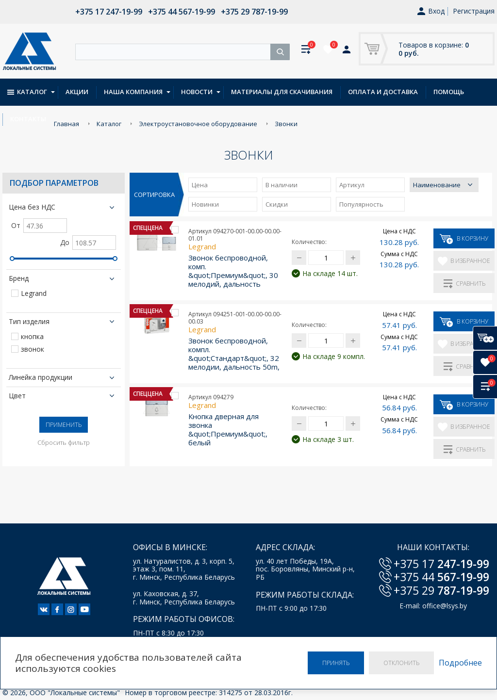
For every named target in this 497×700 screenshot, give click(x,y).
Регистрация (474, 11)
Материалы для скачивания (281, 91)
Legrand (34, 294)
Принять (335, 663)
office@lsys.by (444, 606)
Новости (197, 91)
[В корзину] (485, 338)
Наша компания (133, 91)
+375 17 (441, 563)
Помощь (448, 91)
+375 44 (441, 577)
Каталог (27, 91)
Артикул (351, 184)
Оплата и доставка (383, 91)
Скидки (276, 204)
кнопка (32, 337)
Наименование (437, 184)
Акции (77, 91)
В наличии (281, 184)
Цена (200, 184)
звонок (32, 349)
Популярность (361, 204)
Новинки (205, 204)
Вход (431, 11)
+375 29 (441, 590)
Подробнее (460, 662)
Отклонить (401, 663)
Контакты (28, 118)
